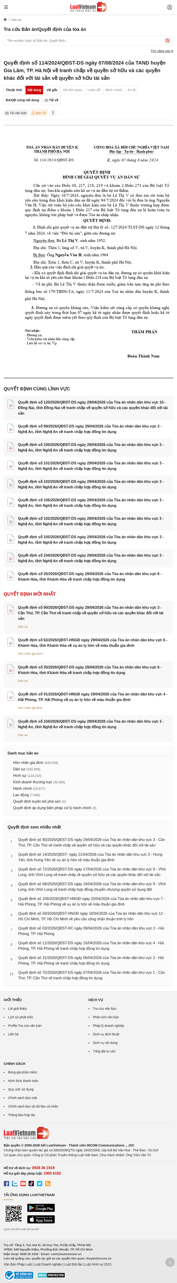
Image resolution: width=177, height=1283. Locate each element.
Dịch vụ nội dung (105, 1043)
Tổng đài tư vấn (104, 1051)
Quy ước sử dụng (21, 1089)
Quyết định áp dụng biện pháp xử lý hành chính (52, 808)
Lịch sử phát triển (20, 1017)
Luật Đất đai (73, 1264)
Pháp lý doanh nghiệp (108, 1026)
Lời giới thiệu (17, 1008)
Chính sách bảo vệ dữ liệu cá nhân (33, 1106)
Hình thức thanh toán (23, 1081)
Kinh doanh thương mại (32, 782)
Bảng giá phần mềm (22, 1072)
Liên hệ (13, 1034)
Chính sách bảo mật (22, 1098)
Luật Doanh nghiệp (48, 1264)
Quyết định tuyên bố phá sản (37, 801)
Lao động (21, 795)
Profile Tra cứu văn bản (24, 1026)
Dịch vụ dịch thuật (106, 1034)
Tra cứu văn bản (104, 1008)
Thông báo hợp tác (21, 1115)
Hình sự (19, 776)
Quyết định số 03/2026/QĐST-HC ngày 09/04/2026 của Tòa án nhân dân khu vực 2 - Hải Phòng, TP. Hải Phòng (91, 931)
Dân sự (23, 626)
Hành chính (22, 788)
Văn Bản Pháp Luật (18, 1264)
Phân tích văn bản (106, 1017)
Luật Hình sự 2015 (98, 1264)
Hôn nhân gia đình (30, 653)
